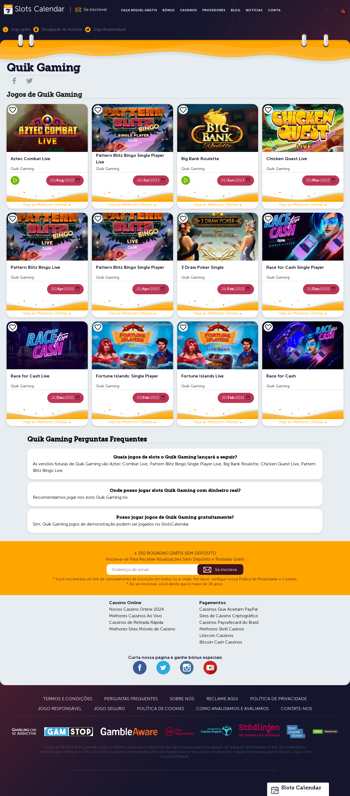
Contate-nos (296, 708)
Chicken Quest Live (280, 463)
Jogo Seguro (109, 708)
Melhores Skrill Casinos (221, 628)
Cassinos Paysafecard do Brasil (229, 622)
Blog (235, 10)
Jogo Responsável (60, 708)
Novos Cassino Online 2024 (136, 609)
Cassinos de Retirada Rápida (136, 622)
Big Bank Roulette (240, 463)
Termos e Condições (67, 698)
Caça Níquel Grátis (139, 10)
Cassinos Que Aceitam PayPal (228, 609)
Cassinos (188, 10)
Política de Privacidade (278, 698)
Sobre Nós (182, 698)
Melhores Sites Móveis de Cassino (142, 628)
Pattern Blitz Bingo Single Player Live (185, 463)
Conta (274, 10)
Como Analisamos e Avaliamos (232, 708)
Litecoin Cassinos (216, 635)
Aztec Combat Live (129, 463)
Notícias (254, 10)
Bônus (168, 10)
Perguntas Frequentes (131, 698)
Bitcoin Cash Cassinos (220, 642)
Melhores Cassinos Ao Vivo (135, 615)
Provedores (213, 10)
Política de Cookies (160, 708)
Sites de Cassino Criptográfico (228, 615)
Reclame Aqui (222, 698)
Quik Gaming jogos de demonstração (78, 524)
